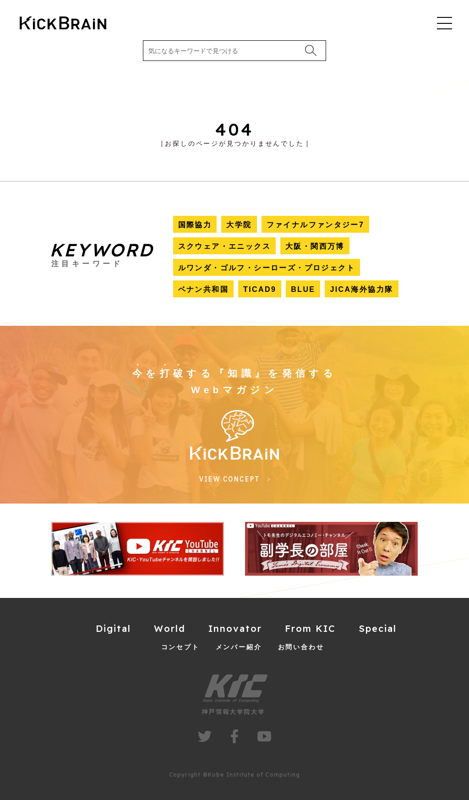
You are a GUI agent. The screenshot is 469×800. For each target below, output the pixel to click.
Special (378, 628)
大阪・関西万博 (314, 246)
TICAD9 (259, 289)
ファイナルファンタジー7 (316, 225)
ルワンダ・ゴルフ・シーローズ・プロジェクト (266, 268)
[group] (137, 549)
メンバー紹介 (239, 647)
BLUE (303, 289)
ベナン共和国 (203, 289)
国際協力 (195, 225)
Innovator (235, 628)
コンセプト (180, 647)
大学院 (238, 225)
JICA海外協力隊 (361, 289)
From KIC (310, 628)
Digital (113, 628)
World (169, 628)
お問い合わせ (301, 647)
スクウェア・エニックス (224, 246)
